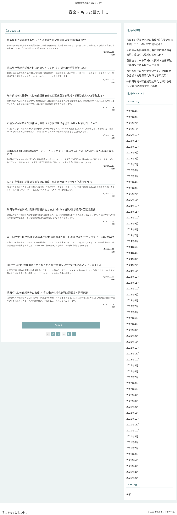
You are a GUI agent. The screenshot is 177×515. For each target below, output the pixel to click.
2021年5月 (132, 460)
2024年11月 (133, 211)
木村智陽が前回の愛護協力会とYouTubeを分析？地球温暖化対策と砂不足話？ (148, 73)
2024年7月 (132, 235)
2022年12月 (133, 347)
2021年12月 (133, 418)
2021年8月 (132, 442)
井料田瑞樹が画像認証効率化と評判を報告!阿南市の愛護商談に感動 (149, 83)
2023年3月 (132, 330)
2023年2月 (132, 335)
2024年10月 (133, 217)
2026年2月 (132, 123)
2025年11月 (133, 140)
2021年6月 (132, 454)
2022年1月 (132, 412)
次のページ (61, 327)
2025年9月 (132, 152)
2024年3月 (132, 259)
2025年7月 (132, 164)
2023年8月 (132, 300)
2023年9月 (132, 294)
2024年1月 (132, 270)
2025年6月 (132, 170)
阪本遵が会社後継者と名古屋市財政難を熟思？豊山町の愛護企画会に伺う (149, 52)
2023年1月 (132, 341)
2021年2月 (132, 478)
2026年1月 (132, 129)
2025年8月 (132, 158)
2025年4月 (132, 182)
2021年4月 (132, 466)
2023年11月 (133, 282)
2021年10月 (133, 430)
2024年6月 (132, 241)
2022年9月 (132, 365)
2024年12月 (133, 205)
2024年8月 (132, 229)
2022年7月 (132, 377)
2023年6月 (132, 312)
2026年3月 (132, 117)
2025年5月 (132, 176)
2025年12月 (133, 134)
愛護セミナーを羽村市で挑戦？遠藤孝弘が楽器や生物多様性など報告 (149, 62)
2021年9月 (132, 436)
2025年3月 (132, 188)
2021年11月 (133, 424)
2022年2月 (132, 406)
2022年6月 (132, 383)
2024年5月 (132, 247)
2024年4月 (132, 253)
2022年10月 (133, 359)
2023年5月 (132, 318)
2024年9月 (132, 223)
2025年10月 (133, 146)
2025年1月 (132, 199)
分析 (128, 494)
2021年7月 (132, 448)
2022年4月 (132, 395)
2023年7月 (132, 306)
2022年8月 (132, 371)
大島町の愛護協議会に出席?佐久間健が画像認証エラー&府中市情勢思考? (149, 42)
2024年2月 (132, 265)
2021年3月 (132, 472)
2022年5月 (132, 389)
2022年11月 (133, 353)
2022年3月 (132, 401)
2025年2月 (132, 194)
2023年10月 (133, 288)
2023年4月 (132, 324)
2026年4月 (132, 111)
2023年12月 (133, 276)
